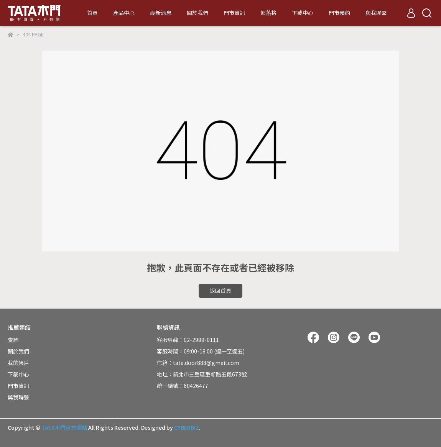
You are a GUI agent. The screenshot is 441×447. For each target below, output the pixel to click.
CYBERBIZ (186, 427)
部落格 (268, 12)
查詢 (13, 339)
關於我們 (197, 12)
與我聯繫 (376, 12)
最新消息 (160, 12)
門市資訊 (234, 12)
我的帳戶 (18, 362)
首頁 (92, 12)
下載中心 (302, 12)
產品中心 (124, 12)
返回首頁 (220, 290)
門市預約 (339, 12)
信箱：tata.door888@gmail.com (198, 362)
